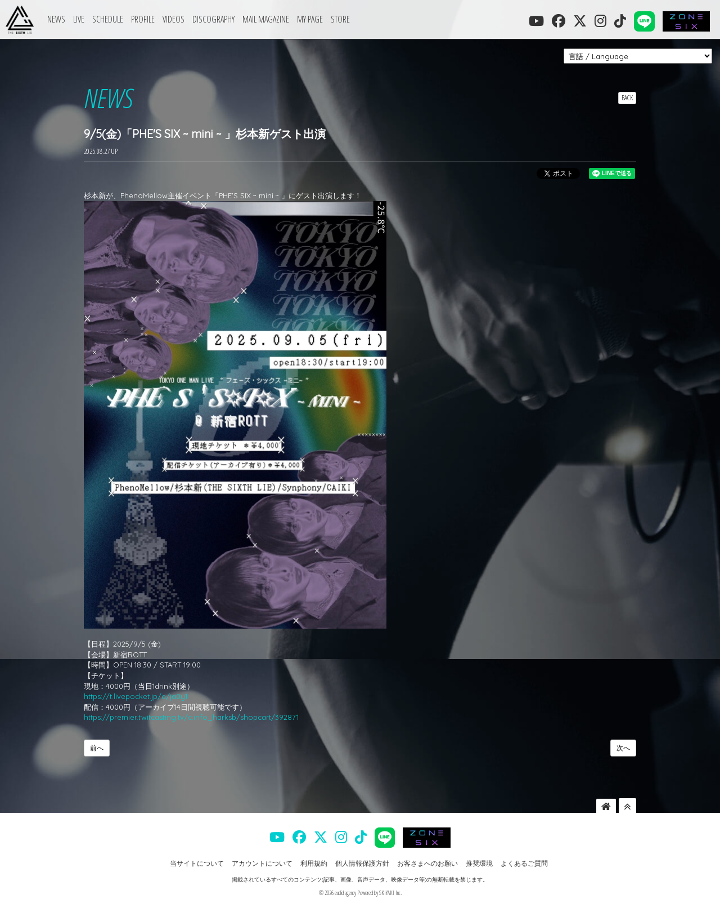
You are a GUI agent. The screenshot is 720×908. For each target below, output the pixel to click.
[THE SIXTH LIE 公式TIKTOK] (620, 20)
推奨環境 (479, 863)
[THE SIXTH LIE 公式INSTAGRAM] (600, 20)
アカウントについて (262, 863)
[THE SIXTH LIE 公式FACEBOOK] (558, 20)
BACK (627, 98)
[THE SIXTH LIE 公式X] (580, 20)
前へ (97, 748)
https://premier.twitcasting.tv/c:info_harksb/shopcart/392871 (191, 717)
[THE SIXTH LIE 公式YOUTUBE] (536, 20)
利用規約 (313, 863)
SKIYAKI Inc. (390, 893)
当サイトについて (197, 863)
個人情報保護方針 (362, 863)
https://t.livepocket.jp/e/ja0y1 (135, 696)
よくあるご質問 (524, 863)
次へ (623, 748)
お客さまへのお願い (427, 863)
